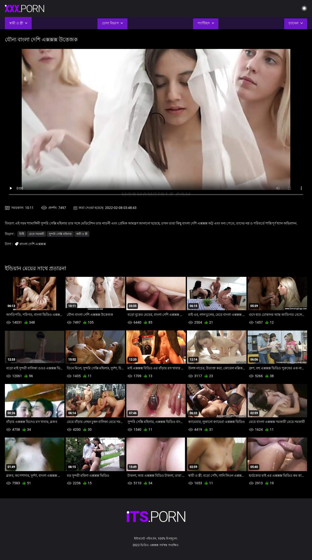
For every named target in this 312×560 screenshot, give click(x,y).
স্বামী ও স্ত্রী (82, 234)
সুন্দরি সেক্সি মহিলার (60, 234)
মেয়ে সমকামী (36, 234)
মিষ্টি (21, 234)
